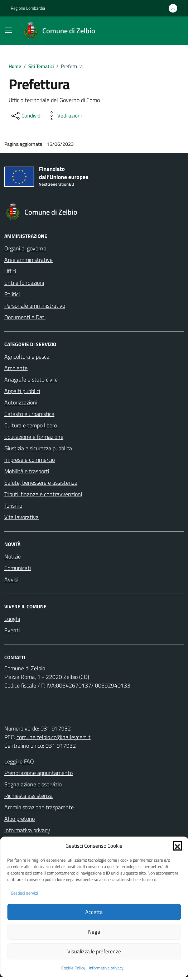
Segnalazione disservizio (33, 784)
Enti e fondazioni (24, 282)
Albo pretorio (19, 818)
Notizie (12, 556)
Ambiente (16, 368)
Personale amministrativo (34, 305)
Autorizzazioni (20, 402)
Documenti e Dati (24, 317)
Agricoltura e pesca (26, 356)
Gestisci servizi (24, 893)
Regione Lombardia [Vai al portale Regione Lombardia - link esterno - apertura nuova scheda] (28, 8)
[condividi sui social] (26, 115)
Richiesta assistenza (28, 795)
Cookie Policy (73, 968)
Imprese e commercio (29, 459)
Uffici (10, 271)
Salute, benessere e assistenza (40, 482)
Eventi (12, 630)
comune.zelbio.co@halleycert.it (53, 737)
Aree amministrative (28, 259)
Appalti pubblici (22, 391)
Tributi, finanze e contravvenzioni (43, 494)
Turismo (13, 505)
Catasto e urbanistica (29, 414)
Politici (12, 294)
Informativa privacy (106, 968)
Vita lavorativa (21, 517)
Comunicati (17, 568)
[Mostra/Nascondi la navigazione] (8, 30)
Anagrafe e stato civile (31, 379)
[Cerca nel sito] (168, 30)
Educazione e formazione (33, 436)
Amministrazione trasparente (39, 807)
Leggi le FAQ (19, 761)
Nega (94, 932)
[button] (177, 845)
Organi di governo (25, 248)
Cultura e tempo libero (30, 425)
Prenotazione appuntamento (38, 772)
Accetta (94, 912)
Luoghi (12, 618)
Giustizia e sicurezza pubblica (38, 448)
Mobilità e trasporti (26, 471)
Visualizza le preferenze (94, 951)
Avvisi (11, 579)
